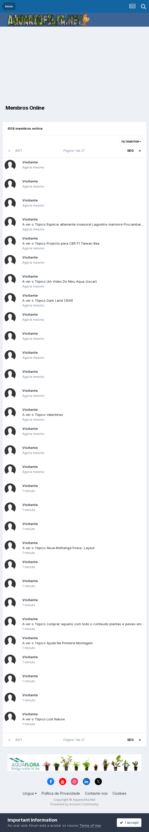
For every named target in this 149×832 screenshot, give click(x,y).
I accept (129, 822)
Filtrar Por (131, 141)
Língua (30, 793)
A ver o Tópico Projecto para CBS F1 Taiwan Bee (61, 243)
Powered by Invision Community (74, 804)
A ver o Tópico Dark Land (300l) (47, 300)
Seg (130, 150)
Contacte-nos (96, 793)
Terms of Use (90, 825)
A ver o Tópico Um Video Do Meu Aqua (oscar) (59, 281)
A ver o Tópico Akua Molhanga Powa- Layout (58, 548)
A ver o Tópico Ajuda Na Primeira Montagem (57, 643)
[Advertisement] (76, 64)
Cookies (119, 793)
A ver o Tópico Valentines (42, 415)
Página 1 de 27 (74, 150)
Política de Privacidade (61, 793)
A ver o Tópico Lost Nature (43, 719)
